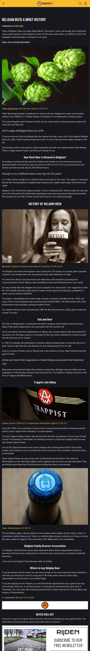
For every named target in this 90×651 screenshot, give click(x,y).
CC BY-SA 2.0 (56, 266)
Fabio (4, 528)
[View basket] (85, 3)
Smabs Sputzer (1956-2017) (14, 423)
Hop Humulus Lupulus (28, 108)
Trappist (36, 428)
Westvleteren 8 (14, 528)
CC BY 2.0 (43, 108)
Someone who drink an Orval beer (35, 266)
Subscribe (6, 619)
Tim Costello (28, 597)
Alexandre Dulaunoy (10, 266)
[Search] (80, 3)
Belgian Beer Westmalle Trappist (42, 423)
